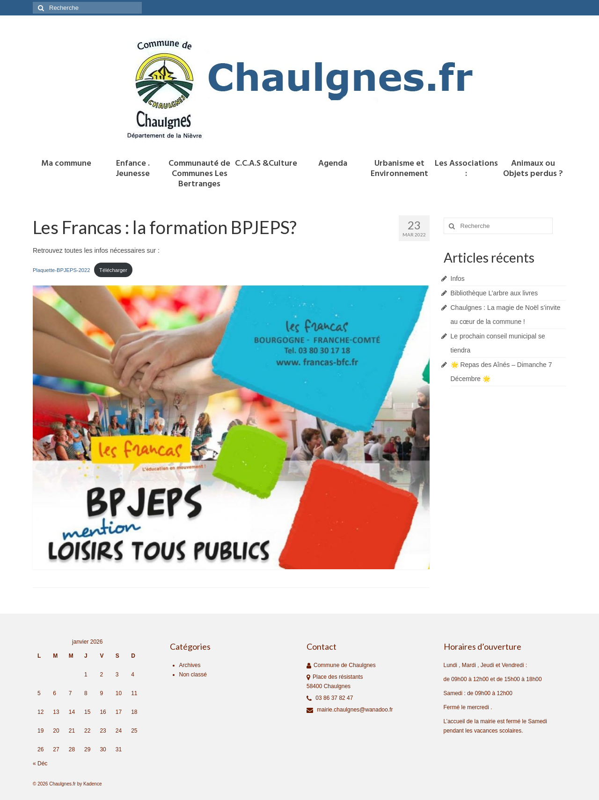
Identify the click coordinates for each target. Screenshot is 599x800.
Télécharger (113, 270)
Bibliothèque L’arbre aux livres (494, 293)
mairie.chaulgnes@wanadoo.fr (350, 709)
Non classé (193, 674)
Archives (190, 665)
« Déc (40, 763)
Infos (458, 278)
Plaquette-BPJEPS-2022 (61, 270)
